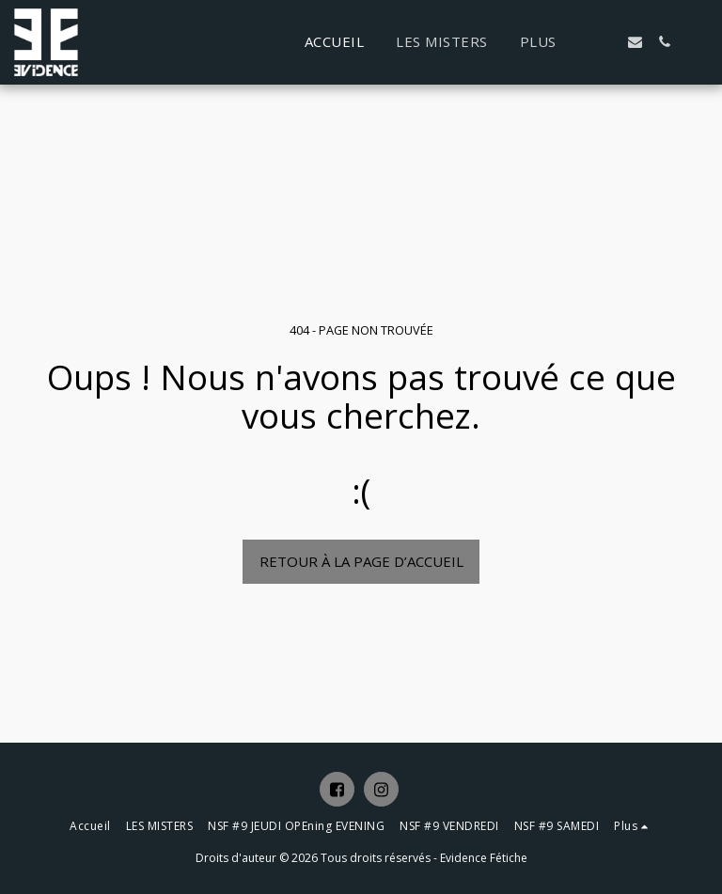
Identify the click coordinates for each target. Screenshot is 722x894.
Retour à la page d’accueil (361, 561)
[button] (606, 42)
